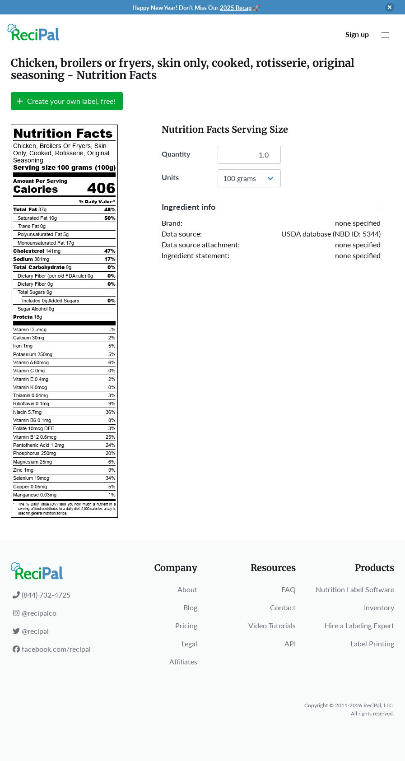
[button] (385, 35)
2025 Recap (235, 7)
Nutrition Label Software (355, 589)
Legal (189, 643)
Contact (283, 607)
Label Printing (372, 643)
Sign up (357, 34)
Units (170, 177)
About (187, 589)
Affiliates (183, 661)
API (290, 643)
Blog (190, 607)
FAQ (288, 589)
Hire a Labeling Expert (359, 625)
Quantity (176, 153)
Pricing (186, 625)
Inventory (379, 607)
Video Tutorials (272, 625)
